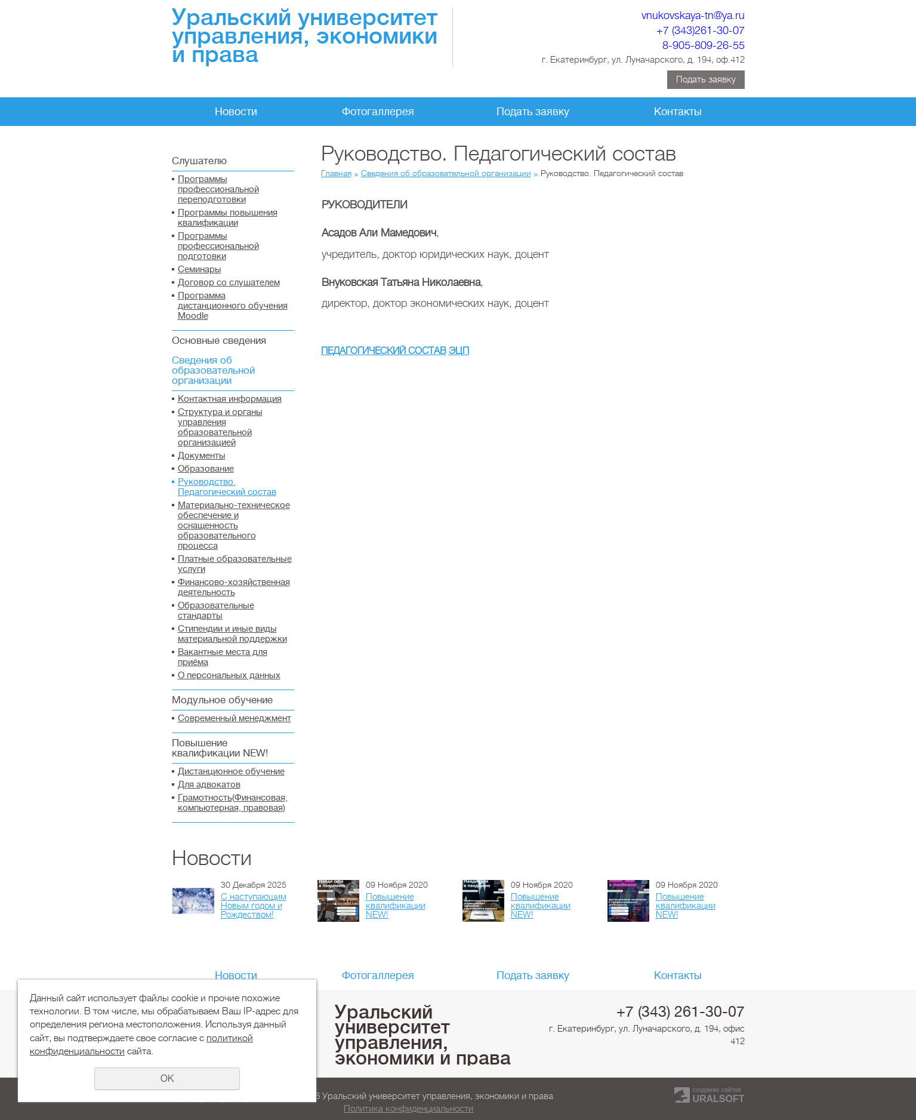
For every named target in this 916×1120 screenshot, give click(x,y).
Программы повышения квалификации (227, 218)
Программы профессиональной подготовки (218, 246)
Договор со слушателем (229, 283)
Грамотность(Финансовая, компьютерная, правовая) (233, 803)
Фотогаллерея (378, 112)
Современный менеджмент (234, 718)
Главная (336, 173)
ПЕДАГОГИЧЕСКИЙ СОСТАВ (383, 351)
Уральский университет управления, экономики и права (423, 1035)
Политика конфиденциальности (408, 1108)
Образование (206, 469)
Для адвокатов (209, 785)
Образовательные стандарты (216, 611)
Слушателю (199, 161)
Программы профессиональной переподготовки (218, 189)
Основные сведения (219, 340)
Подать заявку (706, 79)
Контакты (678, 112)
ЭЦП (459, 351)
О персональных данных (229, 675)
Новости (236, 112)
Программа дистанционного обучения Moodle (233, 306)
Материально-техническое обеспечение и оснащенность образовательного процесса (234, 525)
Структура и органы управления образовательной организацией (220, 427)
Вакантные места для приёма (222, 657)
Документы (202, 456)
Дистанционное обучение (231, 772)
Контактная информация (230, 399)
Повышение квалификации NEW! (220, 748)
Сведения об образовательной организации (213, 370)
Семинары (199, 269)
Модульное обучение (222, 700)
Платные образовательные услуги (235, 564)
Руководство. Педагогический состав (227, 487)
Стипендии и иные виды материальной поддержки (232, 634)
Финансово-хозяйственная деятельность (234, 587)
